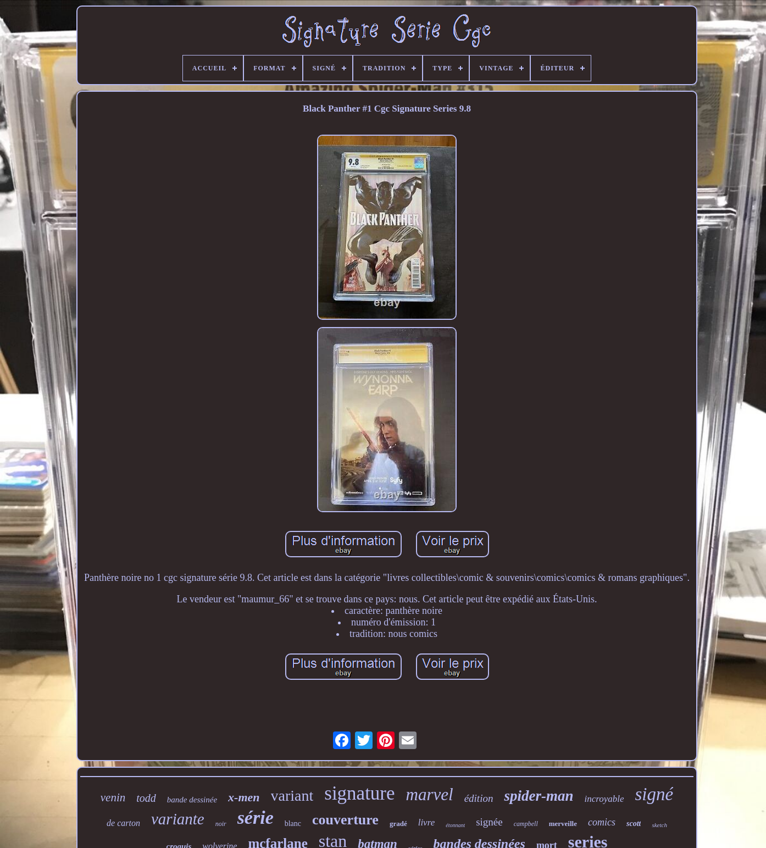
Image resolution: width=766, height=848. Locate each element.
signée (489, 822)
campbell (526, 824)
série (255, 817)
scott (633, 823)
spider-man (538, 796)
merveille (563, 823)
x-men (243, 797)
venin (113, 797)
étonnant (455, 825)
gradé (398, 823)
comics (601, 822)
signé (654, 794)
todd (146, 798)
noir (220, 824)
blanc (293, 823)
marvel (429, 794)
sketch (659, 825)
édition (478, 798)
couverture (345, 820)
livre (426, 822)
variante (177, 819)
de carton (123, 823)
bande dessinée (192, 799)
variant (292, 795)
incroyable (604, 799)
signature (359, 793)
